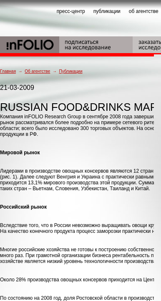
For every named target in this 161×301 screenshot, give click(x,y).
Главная (8, 71)
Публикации (70, 71)
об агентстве (143, 11)
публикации (107, 11)
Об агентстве (37, 71)
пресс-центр (71, 11)
